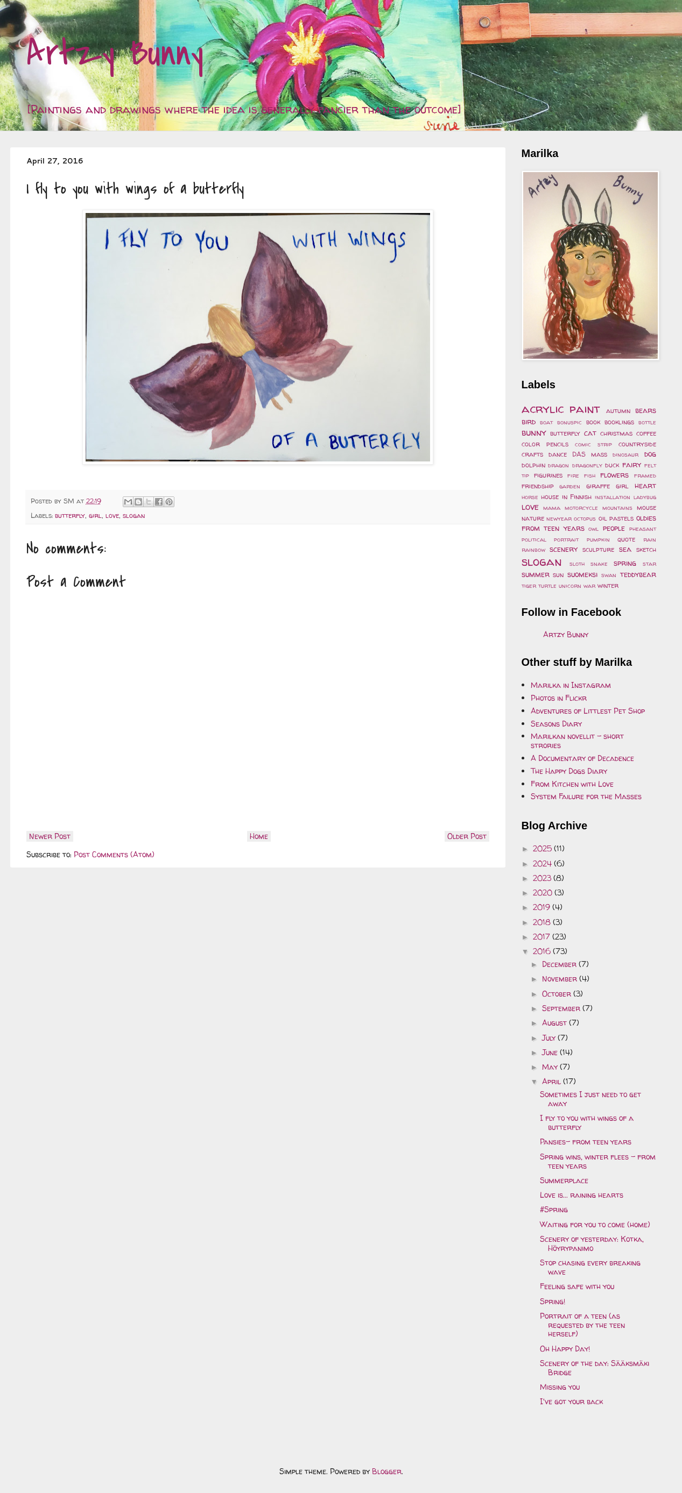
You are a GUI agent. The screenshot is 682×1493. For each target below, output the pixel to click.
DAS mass (589, 454)
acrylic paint (561, 408)
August (555, 1023)
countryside (637, 444)
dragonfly (587, 465)
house (550, 496)
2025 (543, 848)
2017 (542, 937)
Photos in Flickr (559, 698)
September (562, 1008)
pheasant (642, 528)
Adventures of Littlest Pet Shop (588, 711)
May (551, 1067)
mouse (646, 507)
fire (573, 475)
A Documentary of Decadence (582, 758)
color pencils (545, 444)
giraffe (598, 485)
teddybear (638, 574)
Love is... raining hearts (581, 1195)
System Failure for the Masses (586, 796)
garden (569, 486)
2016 (543, 951)
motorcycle (581, 507)
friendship (538, 485)
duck (612, 465)
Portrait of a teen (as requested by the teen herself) (582, 1325)
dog (650, 454)
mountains (617, 507)
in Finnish (577, 496)
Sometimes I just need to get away (590, 1098)
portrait (566, 539)
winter (607, 585)
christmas (616, 433)
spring (625, 563)
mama (551, 507)
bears (645, 410)
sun (558, 574)
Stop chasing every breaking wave (590, 1267)
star (649, 563)
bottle (647, 422)
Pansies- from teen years (585, 1141)
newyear (559, 518)
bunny (534, 432)
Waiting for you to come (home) (595, 1224)
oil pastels (616, 518)
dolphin (533, 465)
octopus (585, 518)
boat (546, 422)
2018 (543, 922)
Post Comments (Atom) (114, 854)
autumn (618, 410)
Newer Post (50, 836)
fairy (631, 464)
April (552, 1081)
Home (259, 836)
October (557, 994)
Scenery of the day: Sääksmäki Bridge (594, 1367)
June (551, 1052)
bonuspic (569, 422)
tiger (529, 585)
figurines (548, 475)
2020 (543, 892)
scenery (564, 549)
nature (533, 518)
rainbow (533, 549)
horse (530, 497)
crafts (532, 454)
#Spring (554, 1209)
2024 (543, 863)
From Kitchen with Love (572, 784)
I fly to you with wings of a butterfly (587, 1122)
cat (590, 433)
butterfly (70, 515)
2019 (542, 907)
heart (645, 485)
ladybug (645, 497)
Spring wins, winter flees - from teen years (598, 1161)
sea (625, 549)
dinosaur (625, 454)
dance (558, 454)
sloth (577, 563)
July (550, 1038)
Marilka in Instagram (571, 685)
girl (95, 515)
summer (536, 574)
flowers (614, 475)
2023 (543, 878)
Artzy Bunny (114, 53)
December (560, 964)
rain (649, 539)
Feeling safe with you (577, 1286)
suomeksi (582, 574)
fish (589, 475)
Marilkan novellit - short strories (577, 740)
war (589, 585)
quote (626, 539)
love (112, 515)
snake (599, 563)
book (593, 421)
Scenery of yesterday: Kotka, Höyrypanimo (592, 1243)
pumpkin (598, 539)
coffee (646, 433)
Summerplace (564, 1180)
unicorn (570, 585)
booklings (619, 421)
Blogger (387, 1471)
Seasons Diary (556, 724)
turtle (547, 585)
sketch (646, 549)
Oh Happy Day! (565, 1348)
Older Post (467, 836)
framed (645, 475)
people (614, 528)
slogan (134, 515)
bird (529, 421)
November (560, 978)
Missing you (560, 1387)
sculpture (598, 549)
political (534, 539)
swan (608, 575)
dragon (558, 465)
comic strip (593, 444)
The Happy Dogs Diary (569, 771)
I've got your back (571, 1401)
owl (593, 528)
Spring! (552, 1301)
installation (612, 497)
